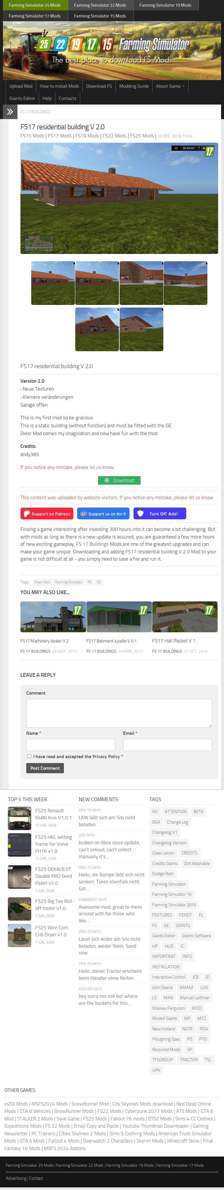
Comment (36, 695)
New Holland (163, 1031)
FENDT (185, 917)
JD (208, 979)
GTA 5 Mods (32, 1143)
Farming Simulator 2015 (174, 907)
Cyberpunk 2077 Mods (149, 1114)
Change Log (177, 824)
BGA (156, 824)
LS (154, 1000)
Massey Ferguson (168, 1010)
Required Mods (166, 1052)
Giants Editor (22, 101)
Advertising (16, 1180)
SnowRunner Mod (90, 1106)
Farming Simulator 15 (171, 897)
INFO (187, 959)
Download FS (99, 89)
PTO (203, 1041)
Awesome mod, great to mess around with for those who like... (110, 916)
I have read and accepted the (75, 759)
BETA (199, 814)
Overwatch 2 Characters (108, 1143)
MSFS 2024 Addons (65, 1151)
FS (89, 585)
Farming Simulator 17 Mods (180, 1168)
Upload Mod (20, 89)
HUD (169, 948)
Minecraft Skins (183, 1143)
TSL (208, 1062)
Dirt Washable (197, 865)
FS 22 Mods (57, 1128)
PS (189, 1041)
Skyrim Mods (150, 1143)
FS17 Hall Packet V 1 (174, 643)
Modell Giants (164, 1021)
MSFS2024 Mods (50, 1106)
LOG (204, 990)
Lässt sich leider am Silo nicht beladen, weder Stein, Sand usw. (110, 948)
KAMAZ (186, 990)
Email (130, 735)
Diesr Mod (42, 585)
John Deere (162, 990)
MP (187, 1021)
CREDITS (189, 855)
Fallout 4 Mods (64, 1143)
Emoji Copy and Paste (96, 1128)
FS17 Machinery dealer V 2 (48, 643)
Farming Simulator (68, 585)
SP (189, 1052)
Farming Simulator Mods (34, 6)
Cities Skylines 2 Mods (82, 1136)
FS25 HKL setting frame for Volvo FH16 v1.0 (53, 847)
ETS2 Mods (160, 1121)
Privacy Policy (106, 759)
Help (47, 101)
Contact (36, 1180)
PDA (204, 1031)
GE (99, 585)
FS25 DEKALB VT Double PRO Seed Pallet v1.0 (53, 879)
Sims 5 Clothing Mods (132, 1136)
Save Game (68, 1121)
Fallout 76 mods (128, 1121)
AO (155, 814)
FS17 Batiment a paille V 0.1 (116, 643)
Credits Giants (164, 865)
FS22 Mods (109, 1114)
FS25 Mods (95, 1121)
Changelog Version (169, 845)
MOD (197, 1010)
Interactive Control (169, 979)
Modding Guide (134, 89)
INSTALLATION (166, 969)
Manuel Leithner (195, 1000)
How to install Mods (59, 89)
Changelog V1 (164, 835)
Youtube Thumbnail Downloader (155, 1128)
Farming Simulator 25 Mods (29, 1168)
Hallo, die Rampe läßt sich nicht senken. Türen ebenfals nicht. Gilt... (112, 884)
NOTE (187, 1031)
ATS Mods (186, 1114)
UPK (156, 1072)
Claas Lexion (163, 855)
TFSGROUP (162, 1062)
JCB (195, 979)
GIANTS (183, 928)
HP (155, 948)
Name (33, 735)
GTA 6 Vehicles (35, 1114)
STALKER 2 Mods (35, 1121)
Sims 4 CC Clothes (194, 1121)
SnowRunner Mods (74, 1114)
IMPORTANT (164, 959)
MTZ (201, 1021)
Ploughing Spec (166, 1041)
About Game (168, 89)
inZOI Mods (16, 1106)
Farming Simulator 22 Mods (80, 1168)
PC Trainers (43, 1136)
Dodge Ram (163, 876)
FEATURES (162, 917)
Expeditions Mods (23, 1128)
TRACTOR (189, 1062)
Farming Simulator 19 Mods (130, 1168)
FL (201, 917)
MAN (168, 1000)
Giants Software (196, 938)
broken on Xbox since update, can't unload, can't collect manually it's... (109, 852)
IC (182, 948)
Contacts (67, 101)
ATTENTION (176, 814)
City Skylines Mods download (142, 1106)
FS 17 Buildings (40, 114)
